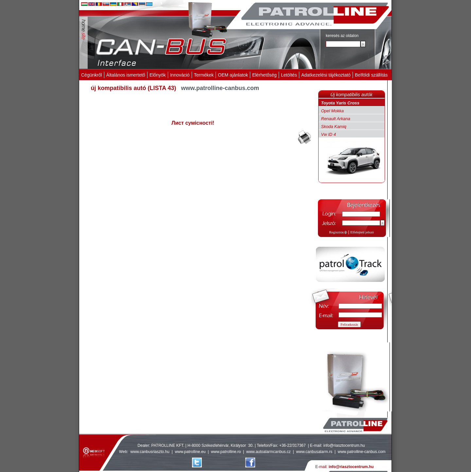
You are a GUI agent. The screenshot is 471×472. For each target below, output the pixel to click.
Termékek (204, 75)
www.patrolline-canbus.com (361, 451)
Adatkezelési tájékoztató (326, 75)
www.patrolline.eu (190, 451)
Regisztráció (338, 232)
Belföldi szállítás (371, 75)
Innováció (180, 75)
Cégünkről (91, 75)
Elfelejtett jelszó (362, 232)
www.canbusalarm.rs (314, 451)
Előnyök (157, 75)
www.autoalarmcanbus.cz (268, 451)
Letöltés (289, 75)
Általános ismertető (125, 75)
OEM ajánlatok (233, 75)
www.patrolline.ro (226, 451)
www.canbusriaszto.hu (150, 451)
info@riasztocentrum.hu (344, 445)
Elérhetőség (264, 75)
